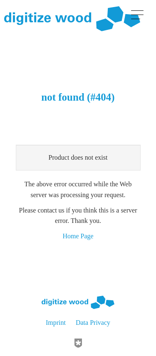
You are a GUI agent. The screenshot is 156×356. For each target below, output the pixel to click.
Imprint (56, 322)
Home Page (77, 236)
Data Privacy (93, 322)
